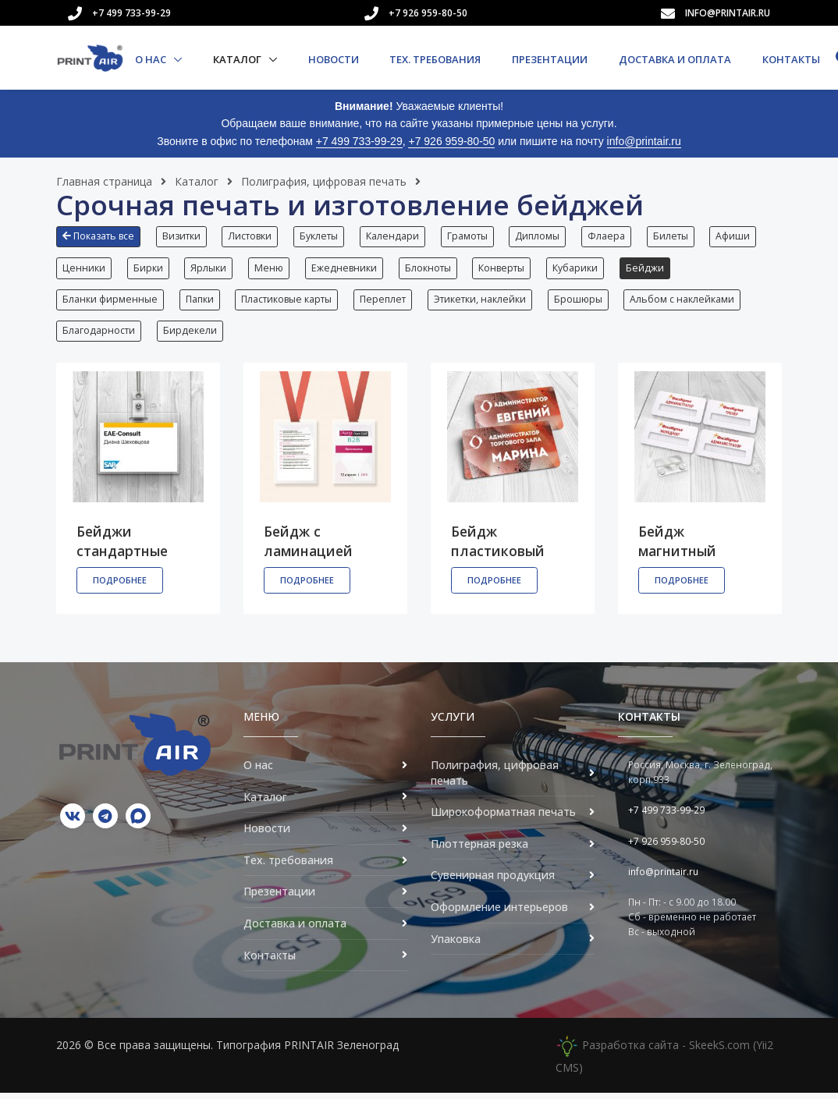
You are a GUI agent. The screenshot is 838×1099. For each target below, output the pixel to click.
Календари (396, 236)
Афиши (742, 236)
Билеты (678, 236)
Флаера (613, 236)
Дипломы (543, 236)
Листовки (252, 236)
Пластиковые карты (288, 302)
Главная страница (104, 181)
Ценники (83, 269)
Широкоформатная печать (503, 818)
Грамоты (472, 236)
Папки (200, 302)
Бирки (149, 269)
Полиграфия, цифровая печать (324, 181)
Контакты (791, 59)
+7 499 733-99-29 (131, 12)
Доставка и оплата (675, 59)
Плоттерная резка (479, 849)
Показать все (98, 236)
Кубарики (582, 269)
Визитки (182, 236)
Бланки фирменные (110, 302)
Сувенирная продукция (493, 881)
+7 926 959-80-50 (428, 12)
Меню (271, 269)
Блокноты (433, 269)
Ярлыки (211, 269)
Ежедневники (348, 269)
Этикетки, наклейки (484, 302)
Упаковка (456, 945)
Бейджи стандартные (122, 547)
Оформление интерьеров (499, 913)
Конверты (508, 269)
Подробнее (120, 586)
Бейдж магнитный (677, 547)
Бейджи (653, 269)
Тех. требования (435, 59)
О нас (152, 59)
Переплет (386, 302)
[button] (102, 242)
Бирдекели (191, 335)
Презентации (550, 59)
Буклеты (322, 236)
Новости (333, 59)
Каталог (238, 59)
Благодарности (98, 335)
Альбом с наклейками (688, 302)
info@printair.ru (727, 12)
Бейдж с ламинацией (308, 547)
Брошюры (583, 302)
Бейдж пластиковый (498, 547)
